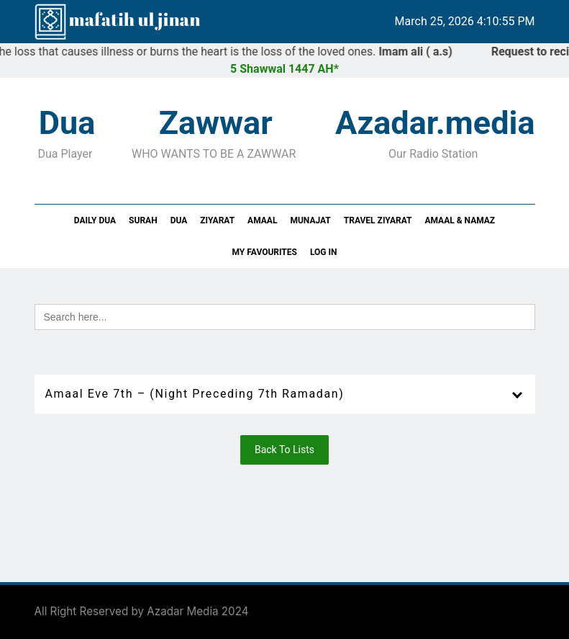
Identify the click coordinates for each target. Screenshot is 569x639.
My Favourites (264, 252)
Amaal (262, 220)
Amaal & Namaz (459, 220)
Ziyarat (217, 220)
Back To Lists (284, 449)
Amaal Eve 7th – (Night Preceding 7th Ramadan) (195, 394)
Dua (179, 220)
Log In (323, 252)
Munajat (310, 220)
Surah (143, 220)
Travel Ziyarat (378, 220)
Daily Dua (95, 220)
